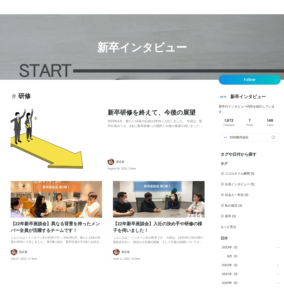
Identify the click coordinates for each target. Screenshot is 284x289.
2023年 (227, 247)
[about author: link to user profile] (159, 161)
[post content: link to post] (156, 117)
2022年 (227, 265)
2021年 (227, 274)
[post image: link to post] (57, 139)
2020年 (227, 283)
